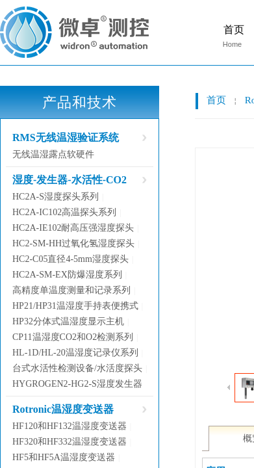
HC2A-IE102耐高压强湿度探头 (73, 228)
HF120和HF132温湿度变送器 (69, 426)
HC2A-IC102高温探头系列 (64, 212)
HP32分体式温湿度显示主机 (68, 321)
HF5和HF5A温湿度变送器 (63, 457)
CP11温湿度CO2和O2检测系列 (72, 337)
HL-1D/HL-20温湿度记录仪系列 (75, 353)
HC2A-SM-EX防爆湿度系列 (67, 275)
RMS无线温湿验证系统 (65, 137)
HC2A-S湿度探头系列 (55, 197)
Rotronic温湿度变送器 (63, 409)
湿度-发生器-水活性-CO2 (69, 179)
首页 (216, 100)
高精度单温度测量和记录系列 (71, 290)
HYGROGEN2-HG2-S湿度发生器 (77, 384)
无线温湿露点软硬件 (53, 154)
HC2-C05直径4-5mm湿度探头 (70, 259)
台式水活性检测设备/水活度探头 (77, 368)
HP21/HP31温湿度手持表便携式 (75, 306)
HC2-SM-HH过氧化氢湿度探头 (73, 243)
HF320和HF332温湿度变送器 (69, 442)
